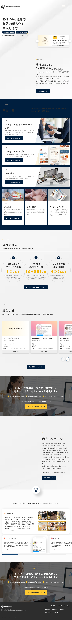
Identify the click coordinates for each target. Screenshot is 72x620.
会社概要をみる (42, 91)
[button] (37, 41)
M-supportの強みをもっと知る (35, 287)
